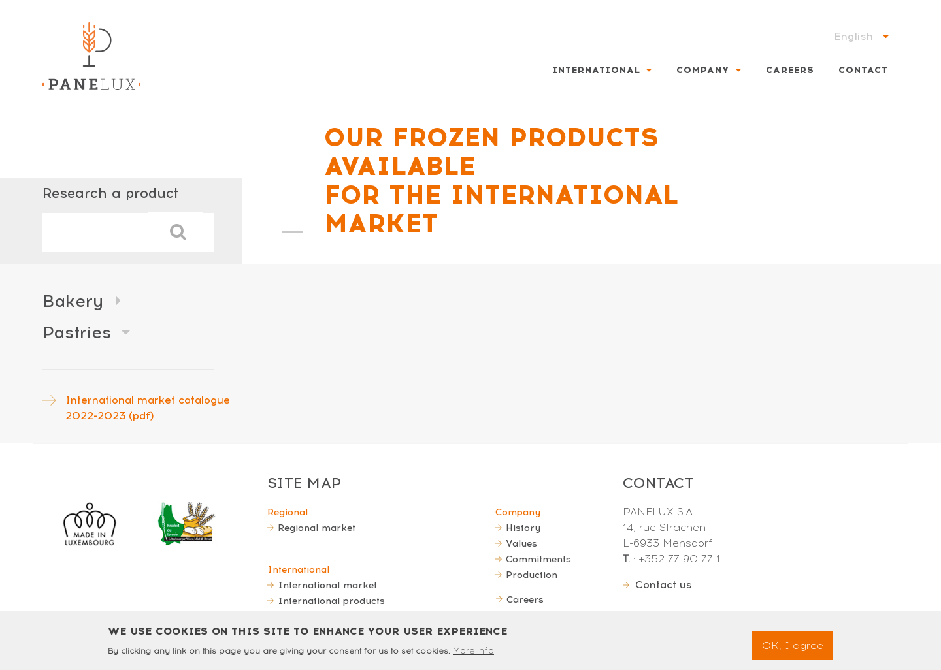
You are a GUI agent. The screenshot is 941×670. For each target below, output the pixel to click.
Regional (287, 512)
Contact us (663, 585)
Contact (863, 70)
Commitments (538, 559)
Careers (790, 70)
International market (327, 585)
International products (331, 601)
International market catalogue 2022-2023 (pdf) (147, 408)
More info (473, 655)
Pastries (76, 332)
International (596, 70)
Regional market (316, 528)
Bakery (72, 301)
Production (531, 575)
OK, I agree (792, 650)
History (523, 528)
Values (521, 543)
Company (702, 70)
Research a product (110, 193)
